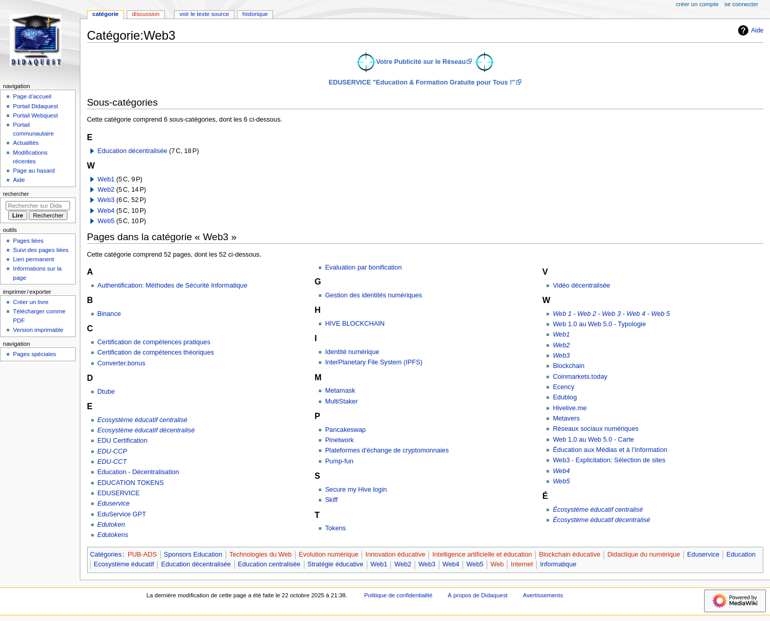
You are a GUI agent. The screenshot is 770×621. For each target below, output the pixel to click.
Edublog (565, 397)
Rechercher (16, 194)
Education (741, 554)
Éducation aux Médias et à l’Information (610, 450)
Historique (255, 14)
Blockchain (568, 366)
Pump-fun (339, 461)
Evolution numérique (328, 554)
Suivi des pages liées (41, 250)
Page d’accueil (32, 96)
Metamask (340, 390)
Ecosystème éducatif (124, 564)
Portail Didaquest (35, 106)
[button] (92, 151)
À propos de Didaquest (477, 595)
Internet (522, 564)
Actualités (26, 143)
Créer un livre (30, 302)
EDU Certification (122, 440)
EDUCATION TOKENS (130, 482)
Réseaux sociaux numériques (595, 428)
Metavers (566, 418)
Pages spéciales (34, 354)
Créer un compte (697, 4)
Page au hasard (34, 170)
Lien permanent (33, 259)
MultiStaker (341, 401)
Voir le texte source (204, 14)
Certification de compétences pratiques (153, 342)
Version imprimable (38, 330)
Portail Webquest (35, 115)
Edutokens (112, 535)
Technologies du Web (260, 554)
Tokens (335, 528)
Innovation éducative (395, 554)
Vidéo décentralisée (581, 285)
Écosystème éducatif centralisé (598, 509)
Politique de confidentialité (398, 595)
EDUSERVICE (118, 493)
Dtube (106, 391)
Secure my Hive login (356, 489)
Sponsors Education (193, 554)
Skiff (331, 499)
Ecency (563, 387)
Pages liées (28, 241)
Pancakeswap (345, 429)
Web (497, 564)
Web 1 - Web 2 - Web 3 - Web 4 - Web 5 (611, 313)
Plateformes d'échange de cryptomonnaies (387, 450)
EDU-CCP (112, 451)
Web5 (105, 221)
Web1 (105, 179)
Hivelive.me (570, 408)
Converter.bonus (121, 363)
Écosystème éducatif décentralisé (601, 520)
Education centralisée (269, 564)
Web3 (105, 200)
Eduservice (113, 503)
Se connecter (742, 4)
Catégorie (105, 14)
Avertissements (543, 595)
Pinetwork (339, 440)
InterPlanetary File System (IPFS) (373, 362)
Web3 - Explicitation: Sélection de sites (609, 460)
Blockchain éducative (569, 554)
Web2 (105, 189)
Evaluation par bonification (363, 267)
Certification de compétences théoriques (155, 352)
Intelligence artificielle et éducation (482, 554)
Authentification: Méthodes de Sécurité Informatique (172, 285)
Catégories (106, 554)
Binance (109, 313)
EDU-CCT (112, 461)
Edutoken (111, 524)
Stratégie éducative (335, 564)
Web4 (105, 210)
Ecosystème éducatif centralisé (142, 420)
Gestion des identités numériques (373, 295)
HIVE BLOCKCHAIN (355, 323)
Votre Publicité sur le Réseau (421, 61)
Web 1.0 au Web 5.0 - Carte (593, 439)
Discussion (145, 14)
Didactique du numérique (643, 554)
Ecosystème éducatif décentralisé (146, 430)
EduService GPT (121, 514)
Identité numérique (352, 352)
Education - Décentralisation (138, 472)
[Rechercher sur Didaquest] (38, 205)
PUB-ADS (142, 554)
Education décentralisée (132, 151)
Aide (749, 30)
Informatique (558, 564)
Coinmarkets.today (580, 376)
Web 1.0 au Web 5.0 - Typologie (599, 324)
